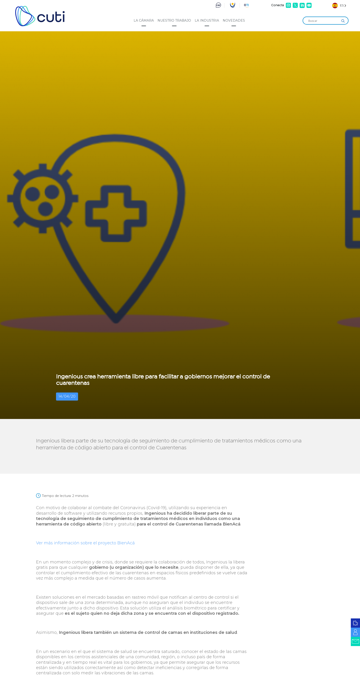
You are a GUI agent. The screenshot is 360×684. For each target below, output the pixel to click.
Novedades (234, 20)
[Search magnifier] (343, 21)
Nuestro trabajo (174, 20)
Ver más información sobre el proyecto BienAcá (85, 542)
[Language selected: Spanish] (339, 5)
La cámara (144, 20)
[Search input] (323, 21)
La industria (207, 20)
